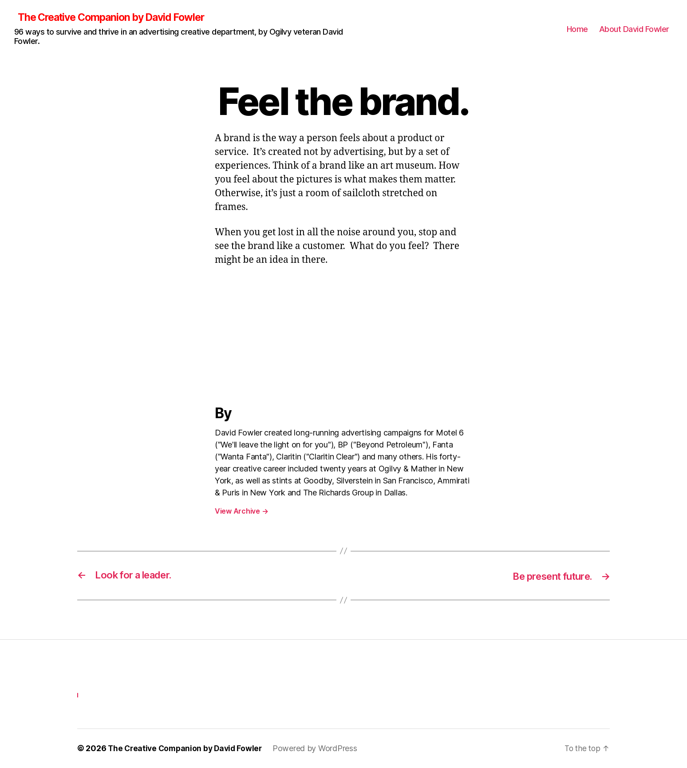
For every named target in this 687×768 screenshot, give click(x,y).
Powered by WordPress (320, 748)
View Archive (241, 511)
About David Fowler (634, 29)
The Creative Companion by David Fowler (117, 17)
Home (577, 29)
